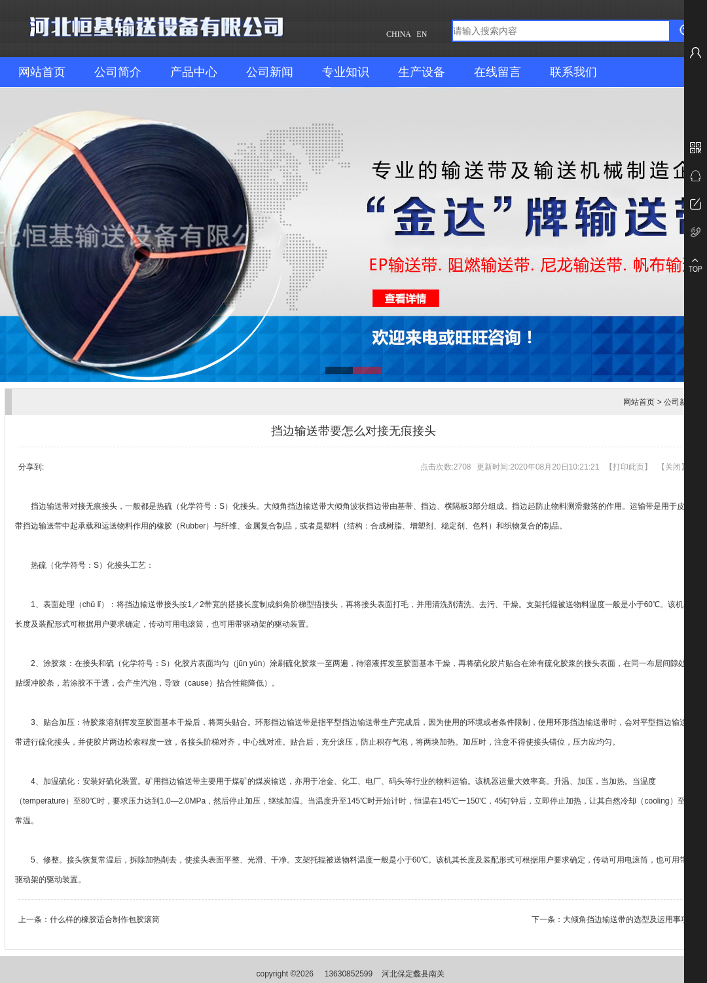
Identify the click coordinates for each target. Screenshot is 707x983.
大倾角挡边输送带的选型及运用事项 (626, 919)
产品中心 (193, 72)
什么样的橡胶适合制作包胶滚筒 (105, 919)
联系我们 (573, 72)
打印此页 (628, 467)
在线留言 (497, 72)
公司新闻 (269, 72)
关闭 (673, 467)
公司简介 (117, 72)
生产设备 (421, 72)
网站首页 (41, 72)
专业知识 (345, 72)
